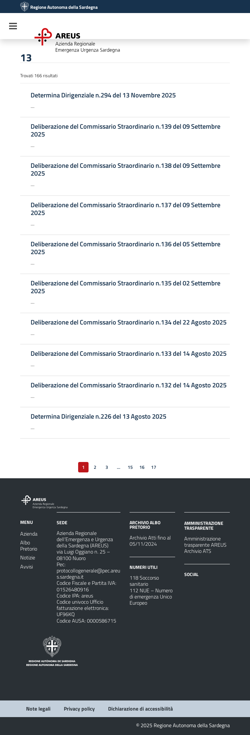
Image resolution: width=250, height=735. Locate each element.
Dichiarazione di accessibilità (140, 709)
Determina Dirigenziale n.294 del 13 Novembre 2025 (103, 95)
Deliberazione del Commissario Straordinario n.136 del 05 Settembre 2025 (125, 248)
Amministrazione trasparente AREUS (205, 542)
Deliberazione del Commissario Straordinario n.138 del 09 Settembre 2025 (125, 169)
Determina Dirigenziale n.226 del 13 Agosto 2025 (98, 416)
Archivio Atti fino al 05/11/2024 (150, 541)
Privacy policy (79, 709)
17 (153, 467)
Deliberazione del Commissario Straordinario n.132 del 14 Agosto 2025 (129, 385)
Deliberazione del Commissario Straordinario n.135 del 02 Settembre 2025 (125, 287)
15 (130, 467)
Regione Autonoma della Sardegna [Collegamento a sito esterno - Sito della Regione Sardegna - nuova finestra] (64, 7)
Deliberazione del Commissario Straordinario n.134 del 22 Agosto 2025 (129, 322)
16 (142, 467)
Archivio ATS (197, 551)
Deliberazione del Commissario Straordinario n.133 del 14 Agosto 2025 (129, 353)
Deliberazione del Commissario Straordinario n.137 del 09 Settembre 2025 (125, 209)
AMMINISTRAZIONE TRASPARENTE (203, 525)
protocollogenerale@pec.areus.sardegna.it (88, 574)
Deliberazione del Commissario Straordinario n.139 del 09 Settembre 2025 (125, 130)
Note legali (38, 709)
